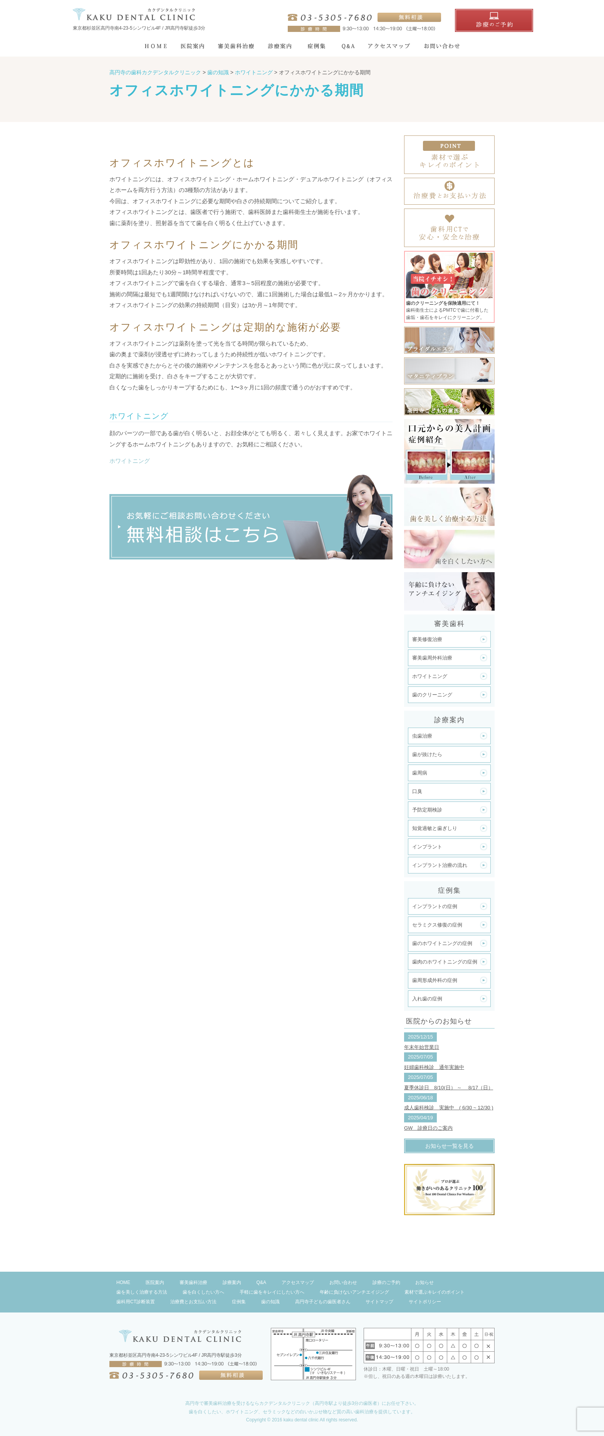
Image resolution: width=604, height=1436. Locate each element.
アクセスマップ (298, 1282)
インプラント (427, 847)
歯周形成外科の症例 (434, 980)
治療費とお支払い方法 (193, 1301)
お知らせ (424, 1282)
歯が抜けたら (427, 754)
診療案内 (232, 1282)
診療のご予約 (386, 1282)
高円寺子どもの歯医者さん (323, 1301)
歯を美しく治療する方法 (141, 1292)
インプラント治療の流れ (439, 865)
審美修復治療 (427, 639)
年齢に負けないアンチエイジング (354, 1292)
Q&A (261, 1282)
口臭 (417, 791)
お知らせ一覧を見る (449, 1146)
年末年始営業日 (421, 1047)
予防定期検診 (427, 810)
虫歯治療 (422, 736)
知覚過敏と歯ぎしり (434, 828)
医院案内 (155, 1282)
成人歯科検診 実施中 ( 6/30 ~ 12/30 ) (448, 1107)
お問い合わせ (343, 1282)
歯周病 (419, 773)
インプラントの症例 (434, 906)
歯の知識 (270, 1301)
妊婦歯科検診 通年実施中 (434, 1067)
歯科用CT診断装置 (135, 1301)
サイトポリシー (425, 1301)
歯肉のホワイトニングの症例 (444, 962)
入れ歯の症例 (427, 999)
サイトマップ (379, 1301)
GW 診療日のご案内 (428, 1128)
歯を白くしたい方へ (203, 1292)
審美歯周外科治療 (432, 658)
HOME (123, 1282)
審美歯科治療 (193, 1282)
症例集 (239, 1301)
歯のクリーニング (432, 695)
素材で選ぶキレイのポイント (434, 1292)
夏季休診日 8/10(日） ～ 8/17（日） (448, 1087)
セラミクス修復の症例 (437, 925)
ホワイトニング (129, 461)
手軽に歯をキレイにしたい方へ (272, 1292)
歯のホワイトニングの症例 (442, 943)
